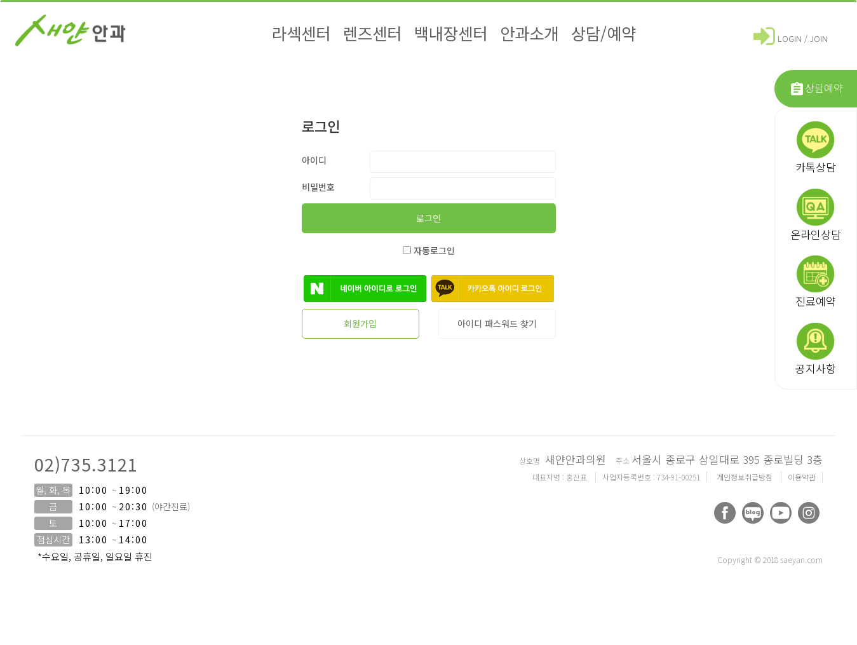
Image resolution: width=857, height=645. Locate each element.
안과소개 (529, 32)
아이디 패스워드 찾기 (497, 323)
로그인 (428, 218)
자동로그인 (429, 250)
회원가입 (360, 323)
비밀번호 (318, 186)
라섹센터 (301, 32)
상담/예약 (603, 32)
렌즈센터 (372, 32)
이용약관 (802, 477)
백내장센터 (450, 32)
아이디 (314, 160)
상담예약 (816, 88)
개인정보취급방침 (745, 477)
